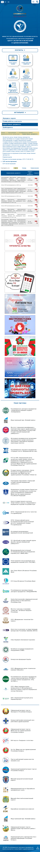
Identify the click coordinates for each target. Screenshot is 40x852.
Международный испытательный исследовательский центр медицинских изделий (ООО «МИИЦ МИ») (23, 551)
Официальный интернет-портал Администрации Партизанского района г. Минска (23, 828)
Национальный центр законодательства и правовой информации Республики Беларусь (23, 838)
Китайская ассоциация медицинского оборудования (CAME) (22, 649)
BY (5, 2)
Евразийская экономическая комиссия (22, 809)
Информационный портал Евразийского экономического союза (23, 789)
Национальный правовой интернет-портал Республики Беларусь (24, 770)
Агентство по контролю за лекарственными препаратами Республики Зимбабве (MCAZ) (24, 630)
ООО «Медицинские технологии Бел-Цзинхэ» (22, 620)
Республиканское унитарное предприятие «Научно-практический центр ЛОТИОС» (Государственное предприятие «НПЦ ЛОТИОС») (23, 679)
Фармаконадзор (7, 157)
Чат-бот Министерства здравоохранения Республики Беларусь (23, 750)
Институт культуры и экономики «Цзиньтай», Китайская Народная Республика (21, 610)
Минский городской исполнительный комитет (22, 779)
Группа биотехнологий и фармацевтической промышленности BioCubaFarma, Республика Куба (24, 600)
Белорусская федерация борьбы (21, 659)
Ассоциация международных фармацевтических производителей (22, 532)
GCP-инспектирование (9, 164)
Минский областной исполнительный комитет (22, 799)
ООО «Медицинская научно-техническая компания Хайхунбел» (23, 669)
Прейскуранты (8, 127)
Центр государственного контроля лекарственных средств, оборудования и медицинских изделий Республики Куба (23, 502)
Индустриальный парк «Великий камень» (23, 420)
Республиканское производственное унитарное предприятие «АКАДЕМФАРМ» (24, 591)
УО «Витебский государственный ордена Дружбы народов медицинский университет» (23, 542)
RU (2, 2)
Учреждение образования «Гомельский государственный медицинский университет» (23, 482)
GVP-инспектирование (10, 161)
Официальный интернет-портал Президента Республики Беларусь (21, 711)
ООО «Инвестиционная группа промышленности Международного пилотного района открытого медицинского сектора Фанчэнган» (24, 689)
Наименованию (35, 168)
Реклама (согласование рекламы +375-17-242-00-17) (18, 159)
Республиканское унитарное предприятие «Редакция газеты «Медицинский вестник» (24, 450)
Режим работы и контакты (12, 121)
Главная (3, 132)
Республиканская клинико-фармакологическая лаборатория (17, 133)
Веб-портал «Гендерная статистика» (22, 740)
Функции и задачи (9, 118)
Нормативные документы (12, 124)
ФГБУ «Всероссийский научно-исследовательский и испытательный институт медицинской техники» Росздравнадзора (22, 522)
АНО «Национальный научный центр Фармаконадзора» (22, 698)
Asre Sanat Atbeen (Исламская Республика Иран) (24, 571)
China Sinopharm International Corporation (23, 640)
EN (8, 2)
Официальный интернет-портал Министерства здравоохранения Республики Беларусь (21, 730)
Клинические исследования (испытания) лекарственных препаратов (19, 154)
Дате (16, 168)
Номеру (24, 168)
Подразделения (12, 132)
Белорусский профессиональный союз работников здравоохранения (22, 721)
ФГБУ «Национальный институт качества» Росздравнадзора (24, 512)
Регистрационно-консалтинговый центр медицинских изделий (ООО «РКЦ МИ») (23, 561)
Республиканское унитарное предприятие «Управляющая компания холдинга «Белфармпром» (23, 410)
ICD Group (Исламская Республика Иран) (23, 581)
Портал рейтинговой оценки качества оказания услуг (22, 760)
